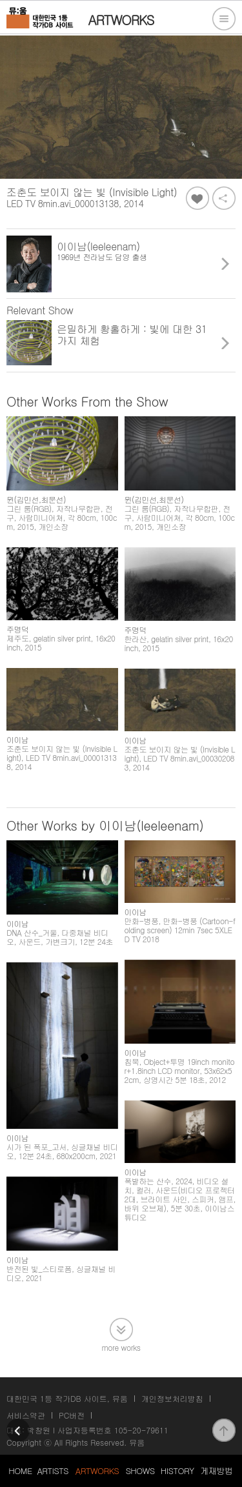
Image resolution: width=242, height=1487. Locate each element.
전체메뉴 (224, 18)
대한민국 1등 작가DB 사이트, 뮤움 (67, 1398)
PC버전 (72, 1415)
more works (121, 1346)
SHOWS (140, 1470)
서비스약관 (25, 1415)
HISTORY (177, 1470)
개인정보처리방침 (172, 1398)
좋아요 (197, 198)
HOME (20, 1470)
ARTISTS (52, 1470)
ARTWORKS (97, 1470)
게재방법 (216, 1470)
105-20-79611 (141, 1429)
